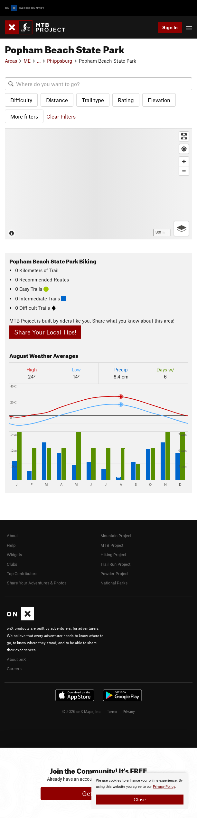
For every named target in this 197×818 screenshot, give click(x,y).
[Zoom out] (184, 170)
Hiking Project (113, 554)
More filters (24, 116)
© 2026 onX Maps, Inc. (81, 711)
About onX (16, 659)
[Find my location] (184, 149)
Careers (14, 668)
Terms (112, 711)
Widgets (14, 554)
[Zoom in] (184, 161)
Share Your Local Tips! (45, 332)
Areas (11, 61)
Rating (126, 100)
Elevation (159, 100)
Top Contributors (22, 573)
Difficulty (21, 100)
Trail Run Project (115, 564)
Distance (57, 100)
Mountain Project (115, 535)
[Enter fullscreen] (184, 136)
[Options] (181, 228)
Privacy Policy (164, 787)
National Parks (113, 582)
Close (140, 799)
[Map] (98, 184)
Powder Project (114, 573)
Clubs (12, 564)
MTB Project (111, 545)
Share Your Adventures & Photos (36, 582)
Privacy (129, 711)
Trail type (93, 100)
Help (11, 545)
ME (27, 61)
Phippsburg (59, 61)
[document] (139, 791)
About (12, 535)
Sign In (170, 27)
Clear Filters (61, 116)
